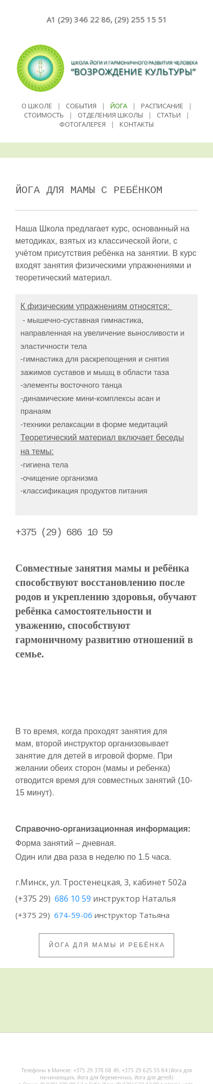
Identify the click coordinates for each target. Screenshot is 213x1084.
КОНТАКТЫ (137, 124)
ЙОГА (118, 105)
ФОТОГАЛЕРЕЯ (82, 124)
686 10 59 (73, 898)
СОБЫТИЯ (81, 105)
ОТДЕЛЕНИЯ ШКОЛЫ (110, 115)
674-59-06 (73, 915)
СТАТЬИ (169, 115)
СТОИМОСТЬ (44, 115)
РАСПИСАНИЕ (162, 105)
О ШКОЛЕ (36, 105)
